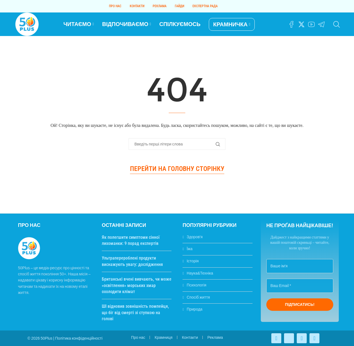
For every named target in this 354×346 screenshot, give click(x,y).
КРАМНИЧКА (230, 24)
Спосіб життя (198, 297)
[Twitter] (301, 24)
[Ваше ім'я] (299, 266)
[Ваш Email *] (299, 286)
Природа (194, 309)
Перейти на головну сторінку (177, 169)
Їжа (189, 249)
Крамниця (164, 337)
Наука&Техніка (200, 273)
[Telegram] (321, 24)
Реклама (159, 6)
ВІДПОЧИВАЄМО (125, 24)
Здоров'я (195, 237)
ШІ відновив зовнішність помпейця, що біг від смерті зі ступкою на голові (135, 312)
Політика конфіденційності (78, 338)
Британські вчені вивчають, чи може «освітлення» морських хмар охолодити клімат (136, 285)
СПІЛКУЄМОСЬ (180, 24)
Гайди (179, 6)
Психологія (196, 285)
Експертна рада (205, 6)
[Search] (336, 24)
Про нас (115, 6)
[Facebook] (291, 24)
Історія (193, 261)
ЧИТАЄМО (77, 24)
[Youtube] (311, 24)
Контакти (137, 6)
